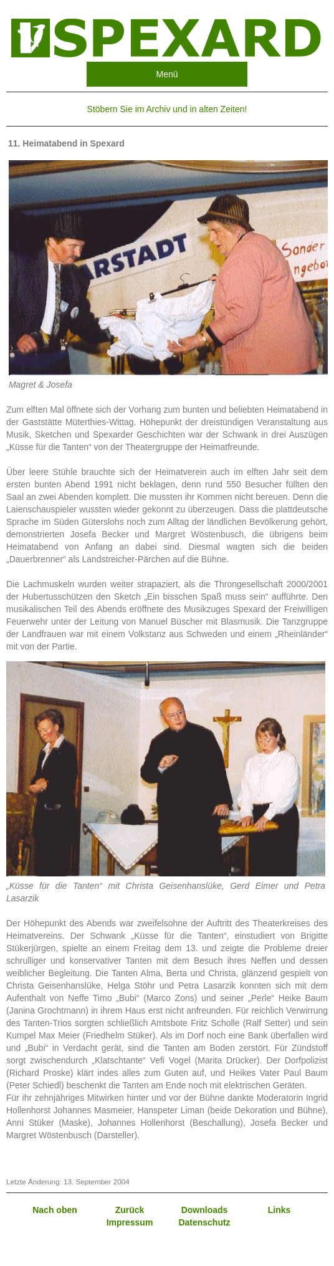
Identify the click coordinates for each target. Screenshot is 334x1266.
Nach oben (54, 1210)
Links (279, 1210)
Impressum (130, 1222)
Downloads (204, 1210)
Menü (167, 74)
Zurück (130, 1210)
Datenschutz (204, 1222)
